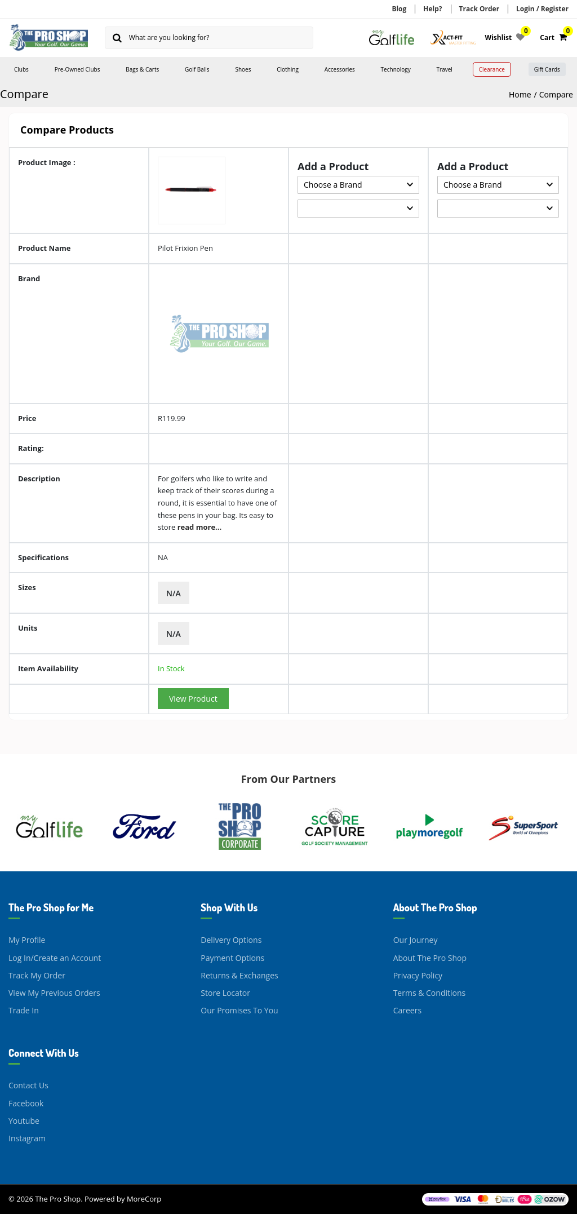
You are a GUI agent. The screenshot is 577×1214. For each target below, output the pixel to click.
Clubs (21, 69)
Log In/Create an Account (54, 957)
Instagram (27, 1138)
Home (520, 94)
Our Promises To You (239, 1010)
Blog (399, 9)
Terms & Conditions (429, 992)
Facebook (25, 1102)
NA (163, 557)
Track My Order (36, 975)
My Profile (26, 939)
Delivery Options (231, 939)
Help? (432, 9)
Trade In (23, 1010)
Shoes (243, 69)
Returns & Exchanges (239, 975)
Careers (407, 1010)
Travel (444, 69)
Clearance (492, 69)
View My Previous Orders (54, 992)
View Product (193, 698)
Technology (396, 69)
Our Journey (415, 939)
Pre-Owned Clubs (77, 69)
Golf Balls (197, 69)
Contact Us (28, 1085)
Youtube (23, 1120)
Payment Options (232, 957)
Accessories (340, 69)
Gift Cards (547, 69)
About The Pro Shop (430, 957)
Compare (556, 94)
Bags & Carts (142, 69)
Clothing (288, 69)
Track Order (479, 9)
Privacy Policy (417, 975)
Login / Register (542, 9)
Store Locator (225, 992)
